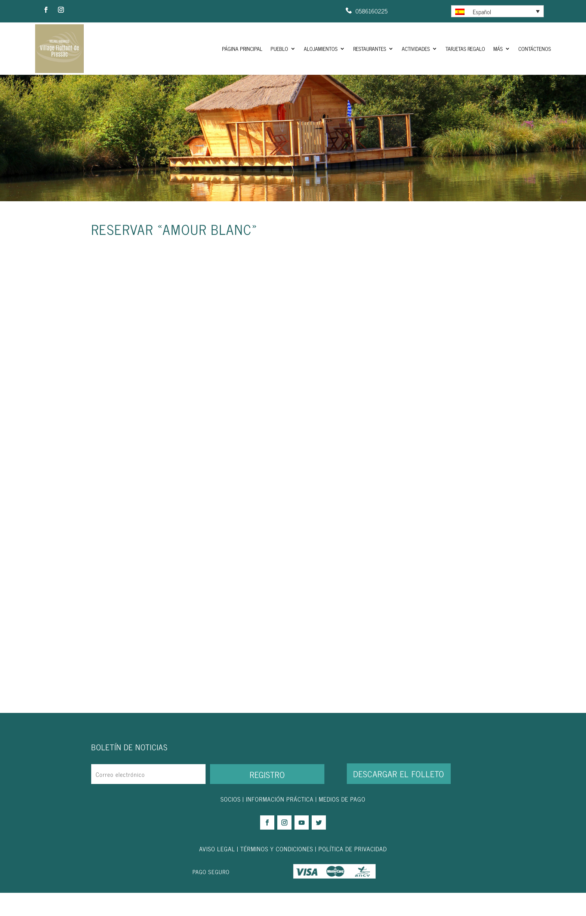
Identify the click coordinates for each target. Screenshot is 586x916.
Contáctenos (534, 48)
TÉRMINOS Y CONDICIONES (276, 871)
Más (498, 48)
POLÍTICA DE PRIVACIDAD (352, 871)
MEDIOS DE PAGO (342, 822)
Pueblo (279, 48)
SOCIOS (230, 822)
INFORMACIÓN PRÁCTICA (280, 822)
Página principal (242, 48)
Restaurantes (369, 48)
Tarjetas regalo (465, 48)
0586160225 (371, 11)
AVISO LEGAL (217, 871)
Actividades (416, 48)
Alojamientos (320, 48)
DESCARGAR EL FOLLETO (398, 796)
